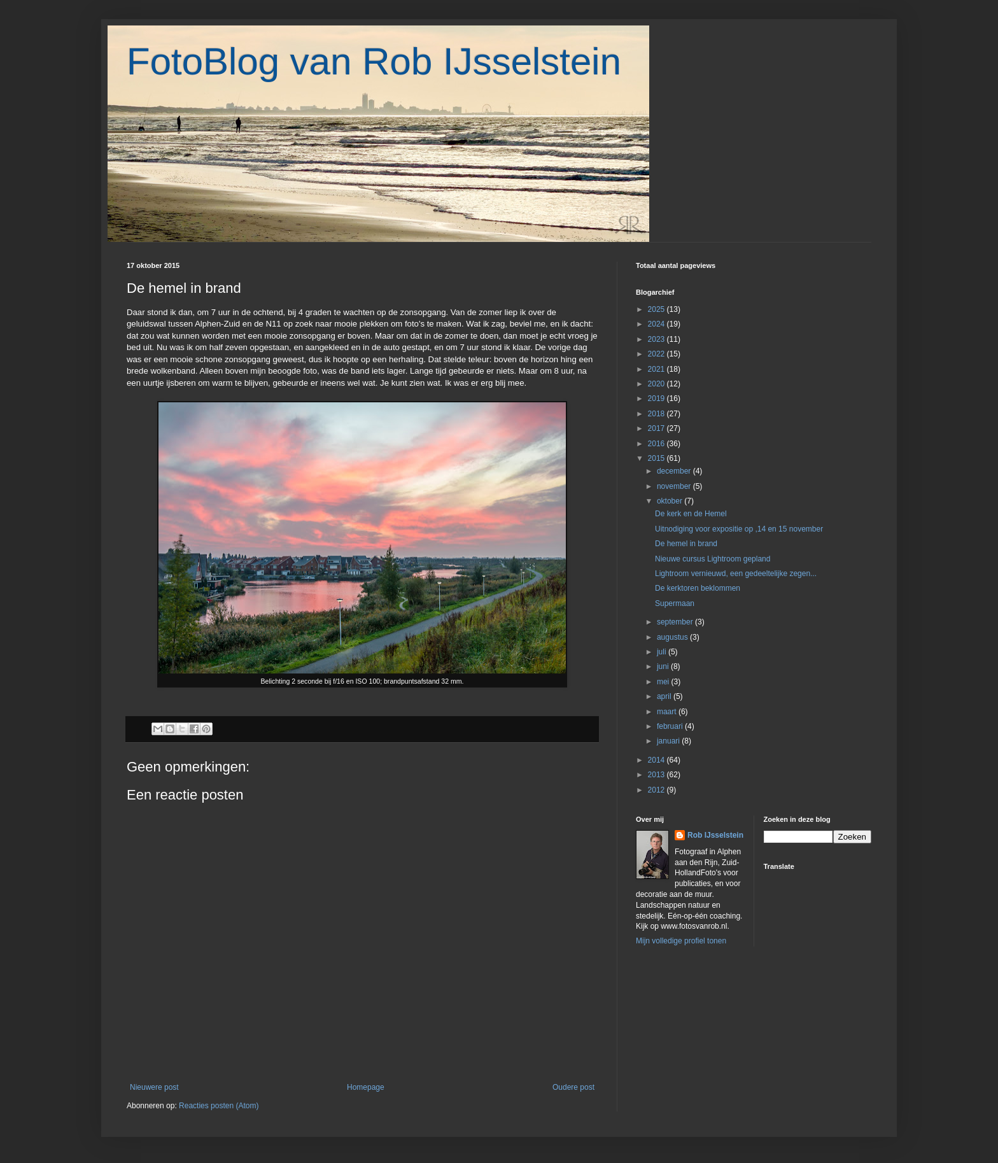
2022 (657, 353)
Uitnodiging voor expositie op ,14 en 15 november (739, 529)
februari (671, 726)
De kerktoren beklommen (697, 588)
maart (667, 711)
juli (662, 651)
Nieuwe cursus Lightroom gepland (712, 558)
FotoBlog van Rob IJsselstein (374, 61)
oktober (670, 501)
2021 (657, 369)
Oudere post (573, 1087)
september (676, 621)
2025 (657, 309)
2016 (657, 443)
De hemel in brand (686, 543)
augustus (673, 637)
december (675, 471)
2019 (657, 398)
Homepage (365, 1087)
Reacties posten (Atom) (218, 1105)
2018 (657, 413)
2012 (657, 790)
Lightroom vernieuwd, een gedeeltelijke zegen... (736, 573)
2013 (657, 774)
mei (664, 681)
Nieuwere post (154, 1087)
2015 (657, 458)
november (675, 486)
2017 (657, 428)
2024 (657, 324)
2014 (657, 760)
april (665, 696)
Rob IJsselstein (715, 835)
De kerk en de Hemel (691, 513)
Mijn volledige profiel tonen (681, 940)
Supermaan (674, 603)
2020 (657, 383)
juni (664, 666)
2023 (657, 339)
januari (669, 741)
